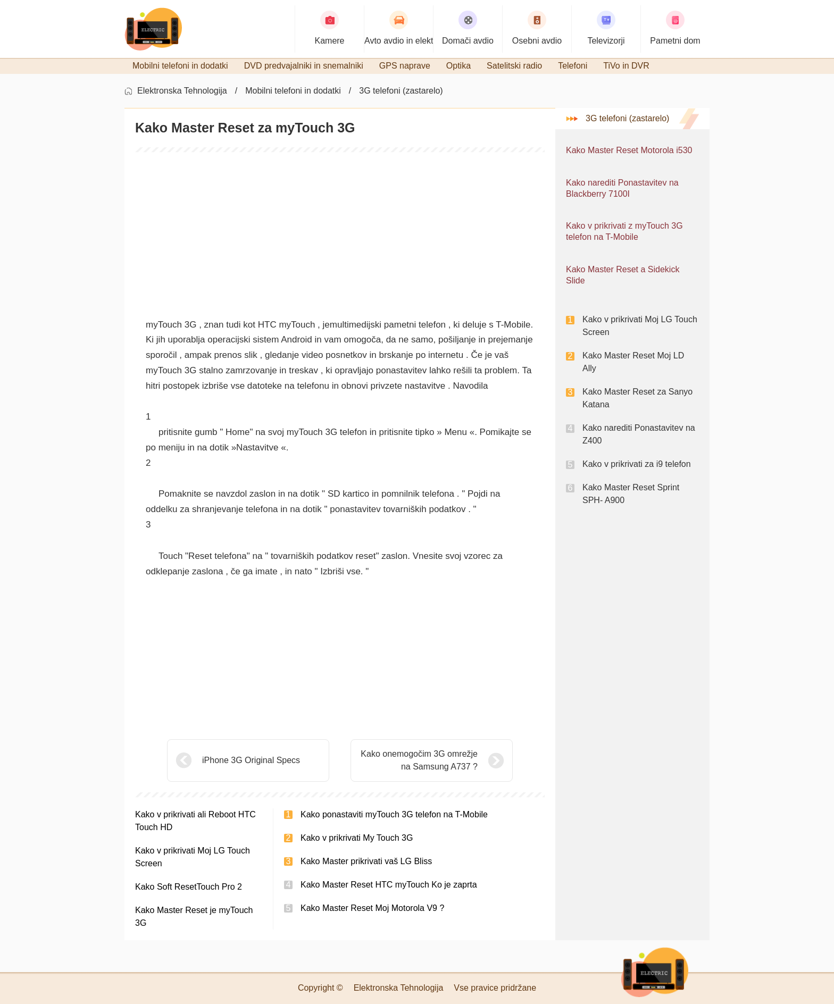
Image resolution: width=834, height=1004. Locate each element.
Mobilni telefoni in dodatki (293, 90)
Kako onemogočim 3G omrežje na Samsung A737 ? (419, 760)
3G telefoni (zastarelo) (401, 90)
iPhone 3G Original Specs (251, 760)
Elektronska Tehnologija (182, 90)
